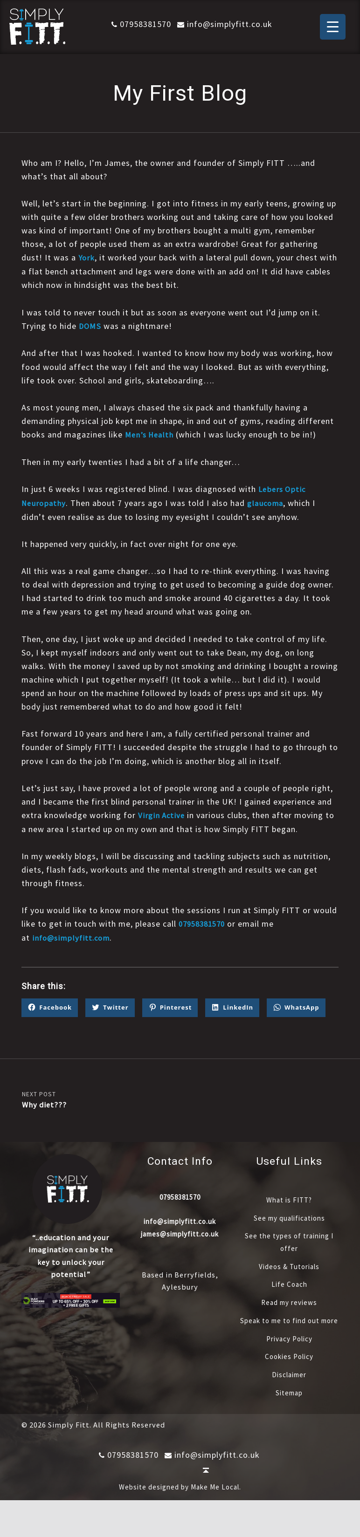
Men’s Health (150, 434)
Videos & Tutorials (289, 1290)
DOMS (90, 325)
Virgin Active (162, 813)
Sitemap (289, 1429)
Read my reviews (289, 1326)
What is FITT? (289, 1224)
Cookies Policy (289, 1393)
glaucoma (268, 501)
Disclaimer (289, 1411)
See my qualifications (289, 1242)
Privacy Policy (289, 1375)
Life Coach (289, 1308)
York (87, 257)
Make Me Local (215, 1523)
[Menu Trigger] (333, 27)
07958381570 (138, 24)
